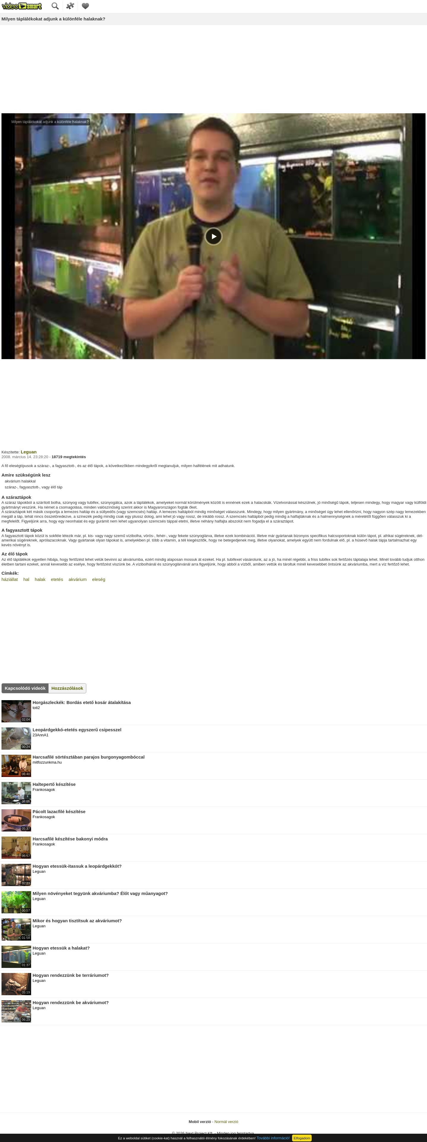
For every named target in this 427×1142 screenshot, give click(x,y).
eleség (98, 579)
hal (26, 579)
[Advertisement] (213, 69)
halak (40, 579)
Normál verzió (226, 1121)
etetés (57, 579)
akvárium (77, 579)
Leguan (28, 451)
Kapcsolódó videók (25, 688)
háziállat (9, 579)
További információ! (273, 1138)
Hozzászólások (67, 688)
